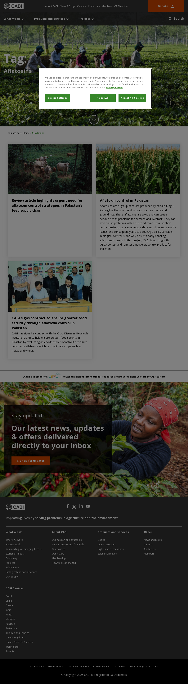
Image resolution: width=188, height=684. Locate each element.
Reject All (103, 97)
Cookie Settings (58, 97)
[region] (95, 88)
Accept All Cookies (132, 97)
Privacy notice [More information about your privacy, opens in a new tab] (114, 87)
